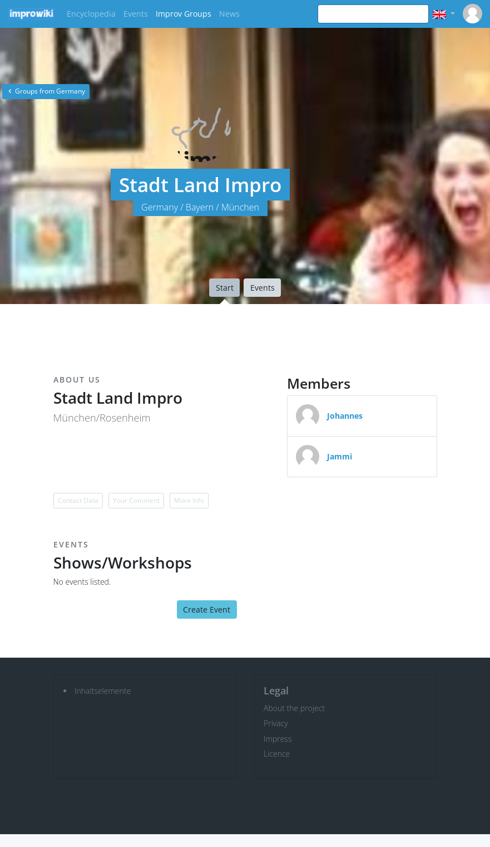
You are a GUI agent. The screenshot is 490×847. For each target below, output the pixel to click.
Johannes (345, 415)
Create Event (206, 609)
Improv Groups (183, 13)
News (229, 13)
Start (225, 287)
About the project (294, 708)
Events (135, 13)
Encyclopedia (91, 13)
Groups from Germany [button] (46, 91)
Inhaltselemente (103, 691)
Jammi (339, 456)
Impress (277, 738)
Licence (277, 753)
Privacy (276, 723)
